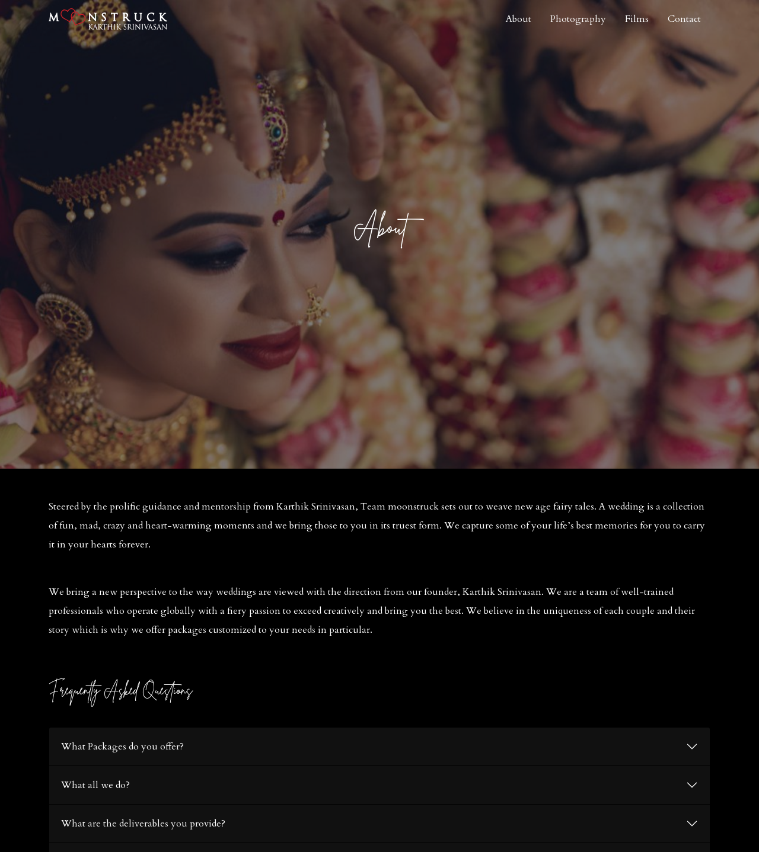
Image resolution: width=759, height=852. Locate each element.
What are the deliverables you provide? (143, 823)
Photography (578, 18)
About (518, 18)
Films (637, 18)
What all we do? (95, 785)
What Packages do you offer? (122, 746)
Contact (684, 18)
